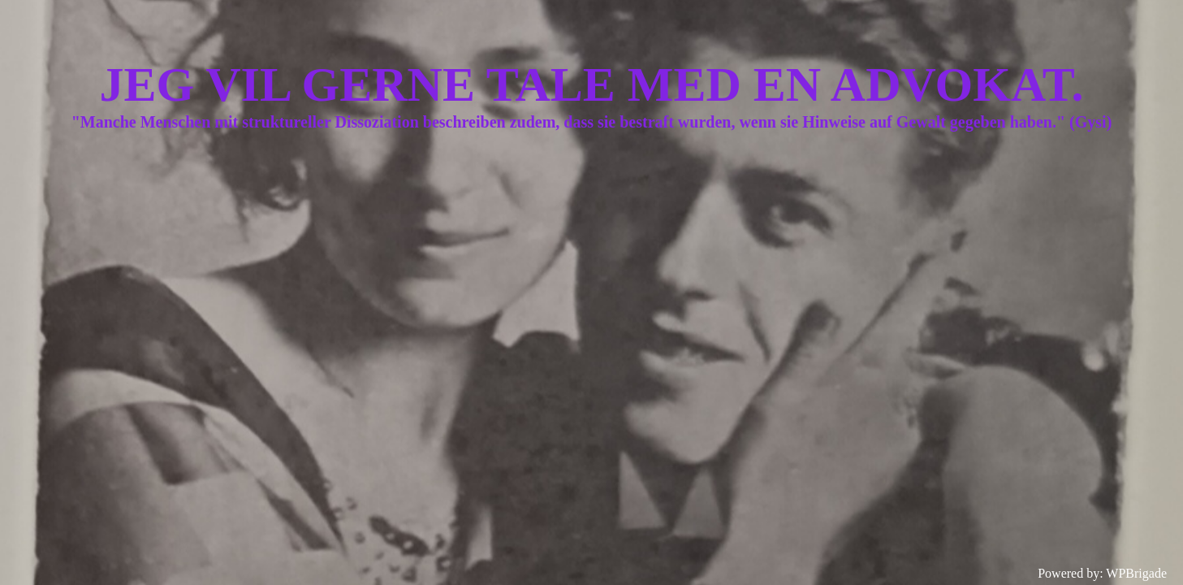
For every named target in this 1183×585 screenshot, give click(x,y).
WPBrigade (1136, 573)
